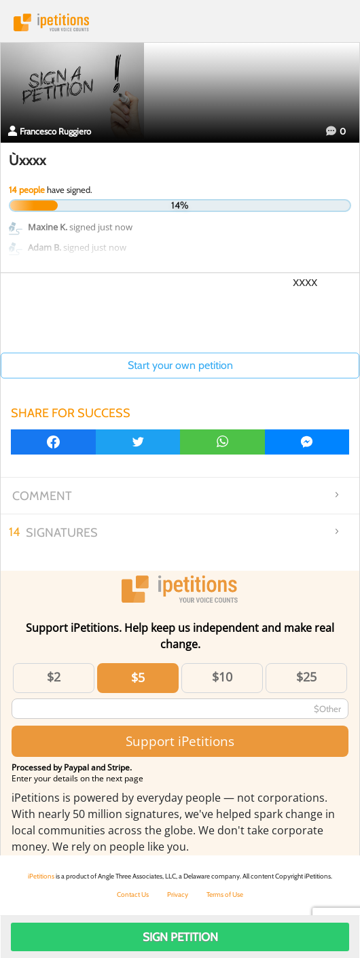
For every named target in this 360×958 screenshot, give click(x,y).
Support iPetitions (180, 741)
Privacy (177, 894)
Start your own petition (180, 365)
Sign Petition (180, 937)
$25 (306, 677)
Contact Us (133, 894)
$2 (53, 677)
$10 (222, 677)
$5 (138, 677)
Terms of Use (224, 894)
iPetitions (180, 22)
